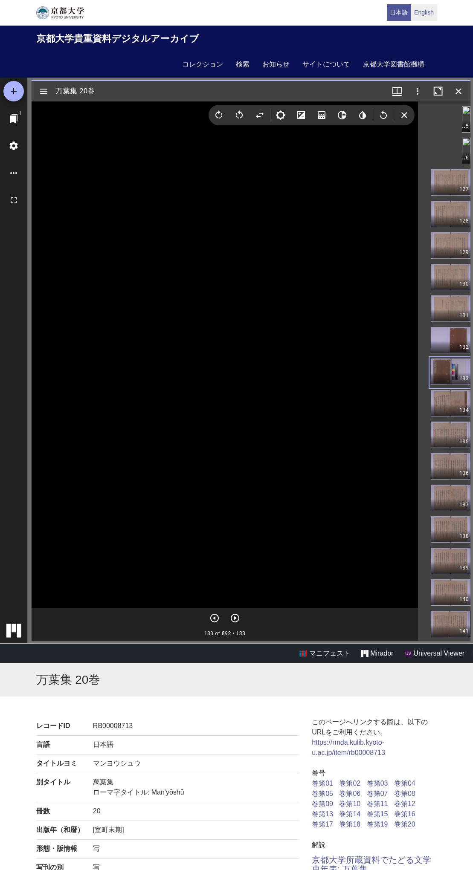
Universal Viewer (434, 653)
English (424, 12)
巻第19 (377, 824)
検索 (243, 64)
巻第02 (349, 783)
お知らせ (276, 64)
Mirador (377, 653)
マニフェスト (324, 653)
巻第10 (349, 803)
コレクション (202, 64)
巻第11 (377, 803)
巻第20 (404, 824)
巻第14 (349, 814)
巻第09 (322, 803)
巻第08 (404, 793)
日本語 (399, 12)
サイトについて (326, 64)
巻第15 (377, 814)
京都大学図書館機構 (393, 64)
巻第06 (349, 793)
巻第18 (349, 824)
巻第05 (322, 793)
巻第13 (322, 814)
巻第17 (322, 824)
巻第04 (404, 783)
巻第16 (404, 814)
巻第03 (377, 783)
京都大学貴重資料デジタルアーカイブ (117, 38)
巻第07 (377, 793)
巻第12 (404, 803)
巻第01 (322, 783)
